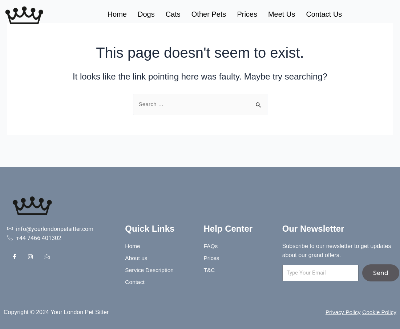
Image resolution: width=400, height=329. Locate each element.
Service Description (151, 270)
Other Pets (208, 14)
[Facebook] (14, 257)
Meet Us (281, 14)
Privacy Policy (341, 312)
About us (136, 258)
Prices (247, 14)
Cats (173, 14)
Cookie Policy (378, 312)
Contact (135, 282)
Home (117, 14)
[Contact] (46, 257)
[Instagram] (30, 257)
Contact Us (324, 14)
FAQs (210, 246)
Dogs (146, 14)
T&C (209, 270)
